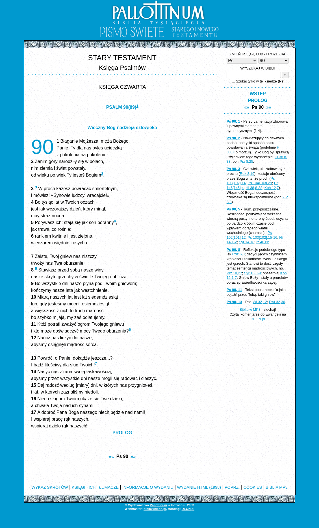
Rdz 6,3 (238, 254)
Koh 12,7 (271, 188)
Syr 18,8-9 (252, 273)
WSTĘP (258, 93)
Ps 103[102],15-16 (262, 237)
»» (133, 456)
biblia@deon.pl (155, 508)
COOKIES (253, 487)
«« (111, 456)
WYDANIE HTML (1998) (199, 487)
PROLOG (122, 432)
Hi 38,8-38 (254, 188)
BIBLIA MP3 (277, 487)
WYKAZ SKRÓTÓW (49, 487)
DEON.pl (258, 319)
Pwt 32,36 (277, 302)
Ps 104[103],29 (260, 183)
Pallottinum (158, 505)
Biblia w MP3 (250, 309)
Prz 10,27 (234, 273)
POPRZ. (232, 487)
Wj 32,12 (260, 302)
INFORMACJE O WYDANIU (147, 487)
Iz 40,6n (262, 242)
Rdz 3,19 (247, 173)
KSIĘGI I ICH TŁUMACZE (95, 487)
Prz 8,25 (246, 161)
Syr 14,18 (246, 242)
